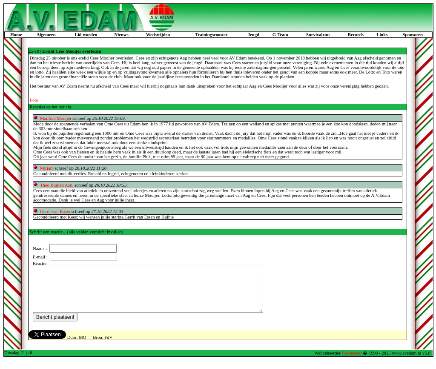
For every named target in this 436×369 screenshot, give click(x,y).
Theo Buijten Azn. (56, 185)
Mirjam (47, 168)
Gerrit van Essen (56, 211)
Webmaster (351, 362)
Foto (34, 100)
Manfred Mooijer (56, 118)
